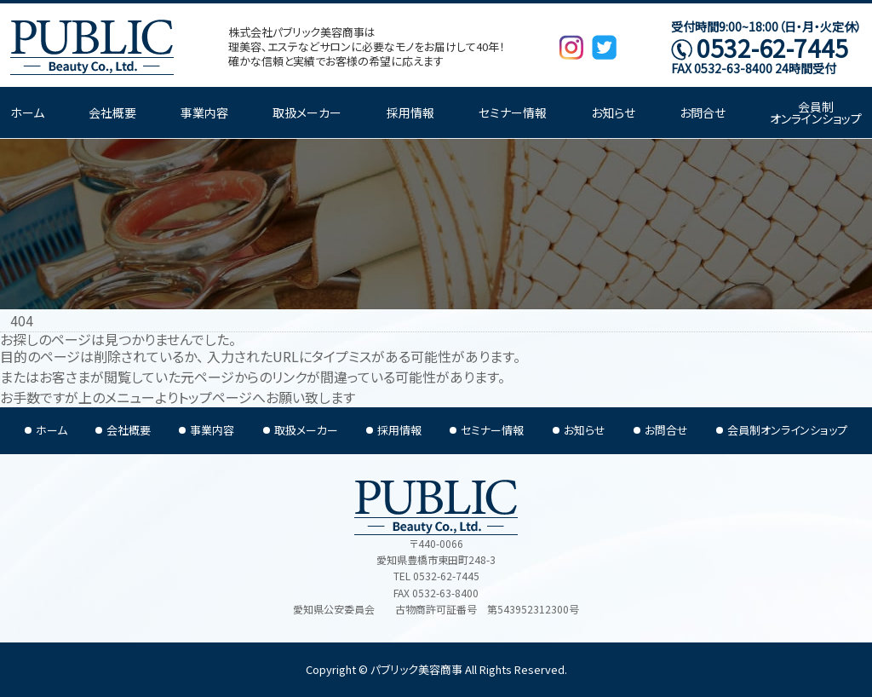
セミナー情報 (513, 112)
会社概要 (112, 112)
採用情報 (410, 112)
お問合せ (703, 112)
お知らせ (613, 112)
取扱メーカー (306, 112)
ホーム (27, 112)
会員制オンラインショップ (816, 112)
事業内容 (204, 112)
